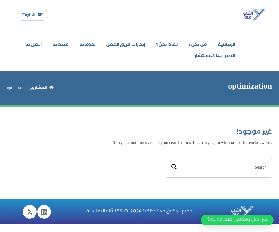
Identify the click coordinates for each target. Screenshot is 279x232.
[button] (237, 220)
